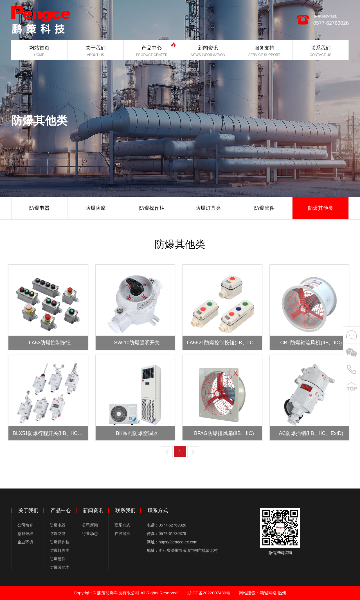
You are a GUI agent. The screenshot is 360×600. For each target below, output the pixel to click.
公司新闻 (90, 525)
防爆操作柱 (59, 542)
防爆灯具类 (59, 550)
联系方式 (122, 525)
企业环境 (25, 542)
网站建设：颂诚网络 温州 (262, 592)
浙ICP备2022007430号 (208, 592)
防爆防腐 (58, 533)
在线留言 (122, 533)
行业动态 (90, 533)
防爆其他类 (59, 567)
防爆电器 (58, 525)
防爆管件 (58, 559)
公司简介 (25, 525)
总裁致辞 (25, 533)
